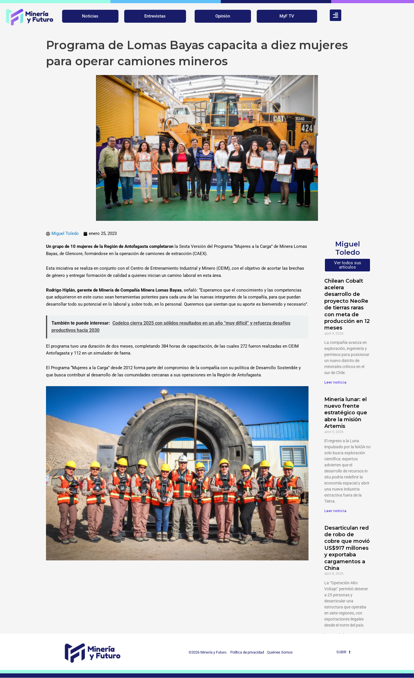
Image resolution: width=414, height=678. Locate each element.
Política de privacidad (245, 652)
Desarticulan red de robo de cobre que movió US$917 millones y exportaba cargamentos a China (347, 548)
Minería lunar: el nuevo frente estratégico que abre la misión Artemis (345, 413)
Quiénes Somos (280, 652)
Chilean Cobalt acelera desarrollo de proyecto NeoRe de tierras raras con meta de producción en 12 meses (347, 304)
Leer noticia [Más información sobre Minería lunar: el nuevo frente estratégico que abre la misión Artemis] (335, 511)
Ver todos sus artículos (347, 265)
